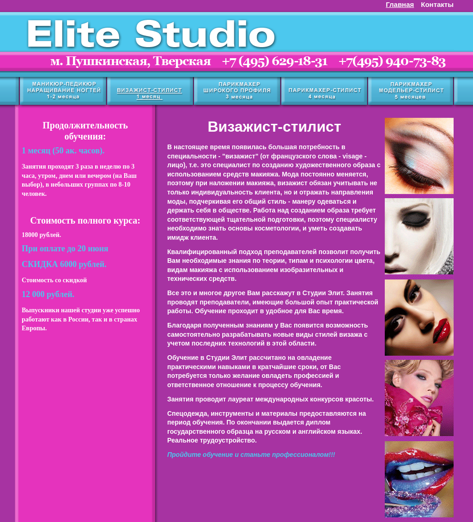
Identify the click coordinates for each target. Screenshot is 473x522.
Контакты (437, 4)
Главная (400, 4)
